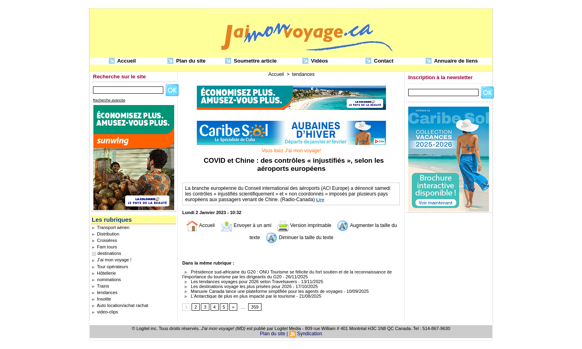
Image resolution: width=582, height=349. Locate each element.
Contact (379, 61)
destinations (109, 253)
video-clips (105, 311)
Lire (320, 199)
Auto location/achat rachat (120, 305)
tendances (105, 292)
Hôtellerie (104, 273)
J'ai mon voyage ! (111, 259)
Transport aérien (110, 227)
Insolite (101, 298)
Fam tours (104, 246)
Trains (100, 286)
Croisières (104, 240)
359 (254, 307)
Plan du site (186, 61)
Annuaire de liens (452, 61)
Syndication (309, 333)
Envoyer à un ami (246, 225)
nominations (106, 279)
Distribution (105, 233)
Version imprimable (304, 225)
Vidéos (315, 61)
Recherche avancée (109, 100)
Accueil (122, 61)
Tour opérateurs (110, 266)
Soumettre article (251, 61)
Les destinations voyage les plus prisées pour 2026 (237, 286)
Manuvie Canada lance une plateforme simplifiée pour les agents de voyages (262, 291)
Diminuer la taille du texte (299, 237)
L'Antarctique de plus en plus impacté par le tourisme (238, 296)
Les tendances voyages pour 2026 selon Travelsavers (239, 281)
